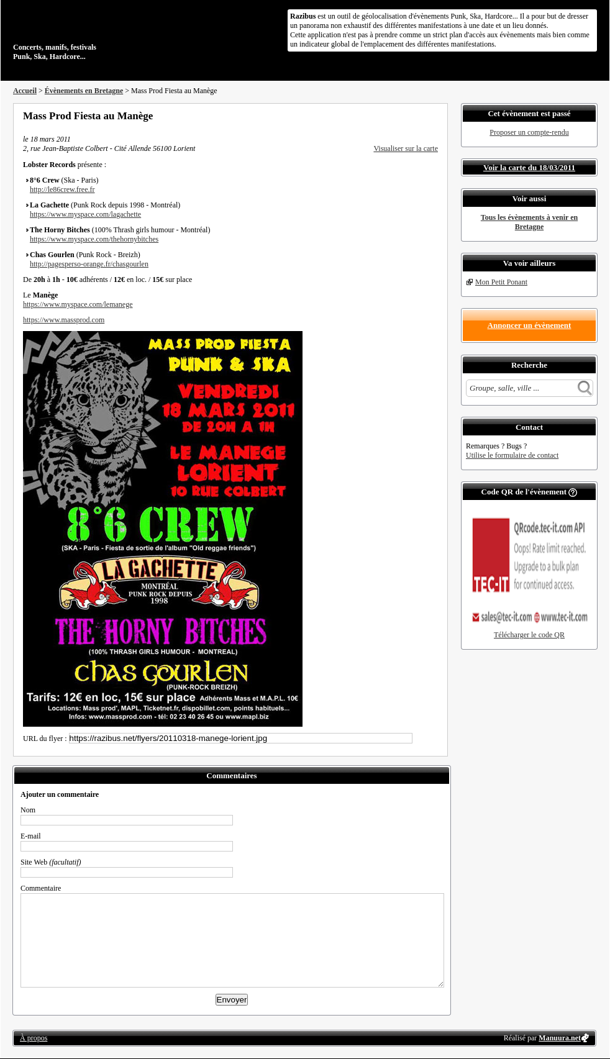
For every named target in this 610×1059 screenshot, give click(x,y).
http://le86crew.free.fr (62, 189)
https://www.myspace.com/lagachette (85, 214)
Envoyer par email (417, 115)
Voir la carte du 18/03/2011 (529, 167)
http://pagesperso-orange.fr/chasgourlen (89, 264)
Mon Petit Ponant (501, 282)
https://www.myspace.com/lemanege (78, 304)
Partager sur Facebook (383, 115)
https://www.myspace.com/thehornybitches (94, 239)
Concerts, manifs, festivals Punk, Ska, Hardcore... (93, 33)
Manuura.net (560, 1038)
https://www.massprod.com (63, 320)
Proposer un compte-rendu (528, 132)
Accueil (25, 90)
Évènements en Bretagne (84, 90)
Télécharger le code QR (529, 634)
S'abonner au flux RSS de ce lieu (434, 115)
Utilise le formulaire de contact (512, 455)
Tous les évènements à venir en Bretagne (529, 222)
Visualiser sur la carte (405, 148)
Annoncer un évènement (529, 325)
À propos (33, 1038)
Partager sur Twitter (400, 115)
